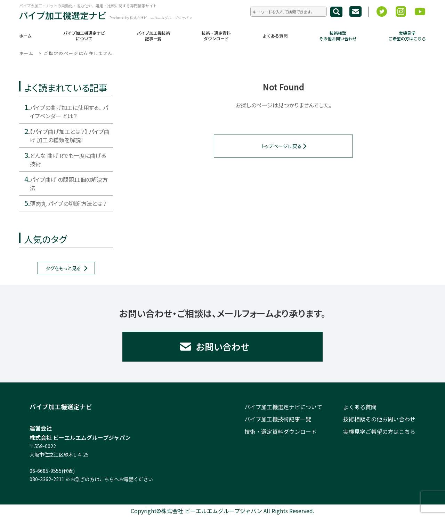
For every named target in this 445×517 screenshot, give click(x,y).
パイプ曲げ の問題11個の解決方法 (69, 183)
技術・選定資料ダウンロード (216, 35)
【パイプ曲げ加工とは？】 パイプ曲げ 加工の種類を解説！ (70, 135)
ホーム (25, 36)
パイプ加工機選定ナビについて (84, 35)
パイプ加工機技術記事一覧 (153, 35)
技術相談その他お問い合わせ (338, 35)
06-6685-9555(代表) (52, 470)
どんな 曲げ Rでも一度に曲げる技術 (68, 159)
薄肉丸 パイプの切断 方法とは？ (68, 203)
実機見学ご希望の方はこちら (407, 35)
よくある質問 (275, 36)
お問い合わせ (222, 346)
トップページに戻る (281, 146)
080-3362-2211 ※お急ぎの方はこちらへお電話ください (91, 479)
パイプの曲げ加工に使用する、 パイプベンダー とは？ (69, 111)
